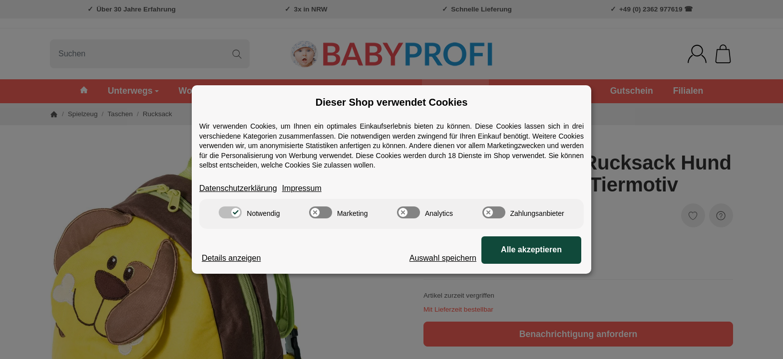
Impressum (302, 188)
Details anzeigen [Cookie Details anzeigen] (231, 258)
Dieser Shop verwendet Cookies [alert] (392, 102)
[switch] (230, 212)
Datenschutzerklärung (238, 188)
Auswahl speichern (442, 258)
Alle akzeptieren (531, 249)
